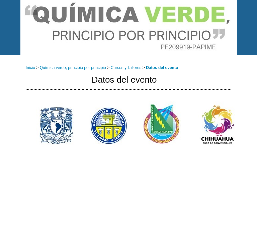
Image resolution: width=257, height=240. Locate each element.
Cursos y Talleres (126, 67)
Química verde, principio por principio (73, 67)
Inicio (30, 67)
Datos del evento (162, 67)
